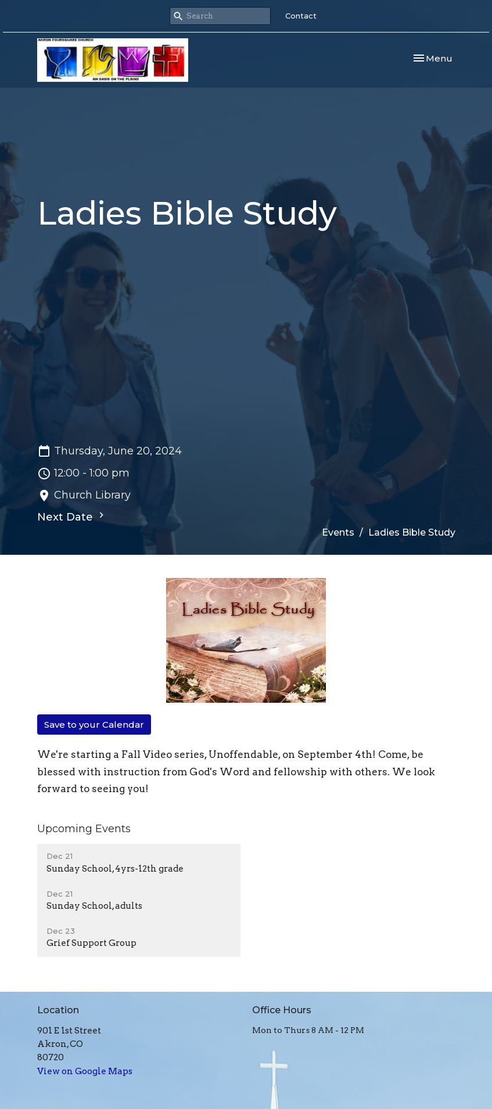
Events (338, 532)
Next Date (72, 516)
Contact (301, 15)
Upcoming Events (84, 828)
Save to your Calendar (94, 724)
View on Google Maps (84, 1071)
